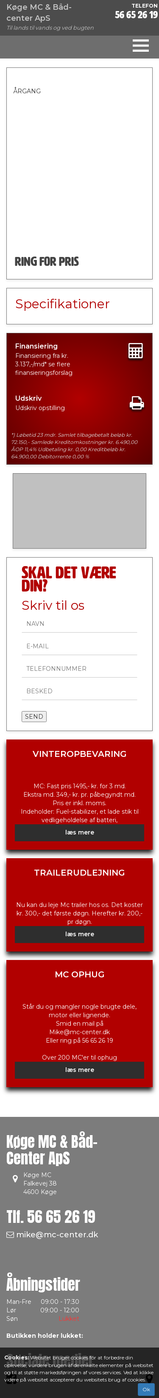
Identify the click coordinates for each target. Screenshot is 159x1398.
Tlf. (50, 1216)
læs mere (79, 832)
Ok (146, 1389)
